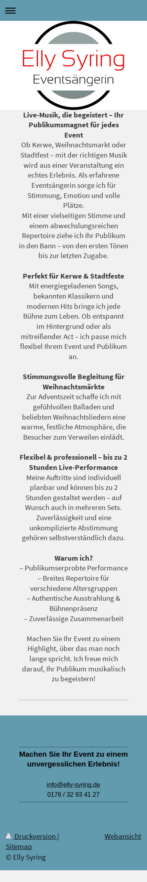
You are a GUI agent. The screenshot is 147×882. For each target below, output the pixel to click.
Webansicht (123, 836)
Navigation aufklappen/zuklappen (73, 10)
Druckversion (31, 836)
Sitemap (19, 846)
